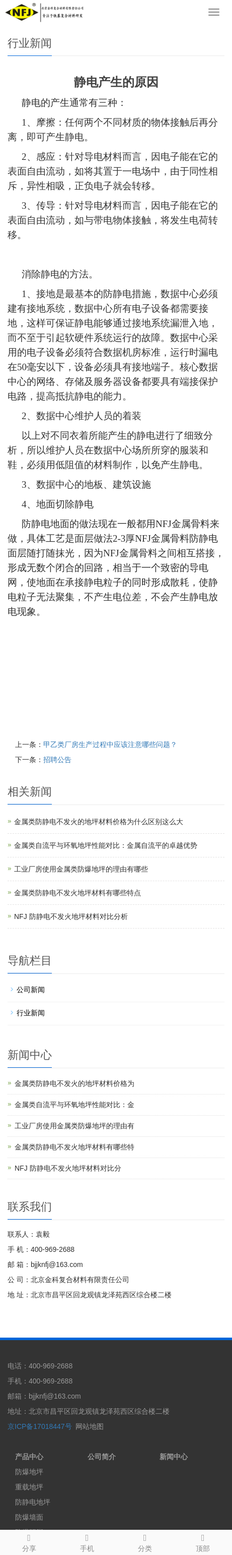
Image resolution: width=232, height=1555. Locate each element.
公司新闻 (31, 990)
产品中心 (29, 1457)
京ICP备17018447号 (40, 1426)
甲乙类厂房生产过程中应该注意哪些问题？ (110, 744)
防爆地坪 (29, 1472)
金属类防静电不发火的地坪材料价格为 (74, 1083)
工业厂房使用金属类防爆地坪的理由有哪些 (81, 869)
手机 (87, 1541)
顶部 (203, 1541)
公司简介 (102, 1457)
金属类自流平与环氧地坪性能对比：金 (74, 1105)
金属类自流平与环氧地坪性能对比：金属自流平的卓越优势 (105, 845)
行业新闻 (31, 1013)
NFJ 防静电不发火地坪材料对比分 (68, 1168)
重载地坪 (29, 1487)
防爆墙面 (29, 1517)
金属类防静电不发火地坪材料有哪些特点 (77, 893)
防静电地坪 (32, 1502)
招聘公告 (57, 760)
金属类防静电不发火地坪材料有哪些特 (74, 1147)
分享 (29, 1541)
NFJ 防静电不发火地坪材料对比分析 (71, 916)
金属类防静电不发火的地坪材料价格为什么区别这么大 (98, 822)
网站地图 (89, 1426)
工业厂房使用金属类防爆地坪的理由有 (74, 1126)
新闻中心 (174, 1457)
